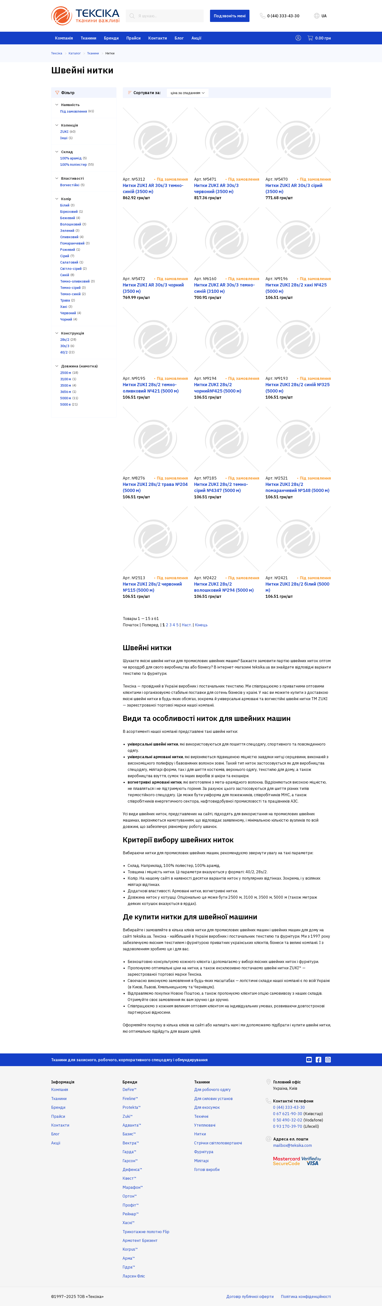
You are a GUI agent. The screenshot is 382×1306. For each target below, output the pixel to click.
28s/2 (64, 339)
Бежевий (67, 218)
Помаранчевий (72, 243)
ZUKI (64, 131)
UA (320, 15)
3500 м (65, 385)
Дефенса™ (132, 1169)
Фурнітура (203, 1151)
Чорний (66, 319)
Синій (64, 275)
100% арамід (71, 158)
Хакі (63, 306)
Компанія (64, 38)
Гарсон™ (130, 1160)
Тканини (88, 38)
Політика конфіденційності (306, 1296)
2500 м (65, 373)
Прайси (133, 38)
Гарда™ (129, 1151)
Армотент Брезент (140, 1240)
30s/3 (64, 346)
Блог (179, 38)
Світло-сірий (71, 268)
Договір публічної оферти (250, 1296)
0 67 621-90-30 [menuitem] (287, 1113)
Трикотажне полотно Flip (146, 1231)
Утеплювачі (204, 1125)
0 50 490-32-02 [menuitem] (287, 1120)
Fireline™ (130, 1098)
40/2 (63, 352)
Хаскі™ (129, 1222)
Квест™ (129, 1178)
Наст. (187, 624)
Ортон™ (130, 1196)
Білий (64, 205)
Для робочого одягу (212, 1089)
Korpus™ (130, 1249)
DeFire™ (130, 1089)
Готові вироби (207, 1169)
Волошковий (70, 224)
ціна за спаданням (188, 93)
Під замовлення (73, 111)
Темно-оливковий (75, 281)
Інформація (62, 1082)
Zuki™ (128, 1116)
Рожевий (67, 249)
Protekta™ (132, 1107)
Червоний (68, 313)
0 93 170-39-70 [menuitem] (287, 1126)
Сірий (64, 256)
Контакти (157, 38)
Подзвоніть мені (230, 15)
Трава (65, 300)
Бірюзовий (69, 211)
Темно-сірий (70, 287)
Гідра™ (129, 1267)
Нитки (200, 1133)
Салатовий (69, 262)
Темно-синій (70, 294)
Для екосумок (207, 1107)
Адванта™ (132, 1125)
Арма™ (129, 1258)
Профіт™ (131, 1205)
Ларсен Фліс (134, 1276)
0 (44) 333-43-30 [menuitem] (279, 15)
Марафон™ (133, 1187)
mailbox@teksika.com (292, 1145)
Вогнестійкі (69, 185)
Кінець (201, 624)
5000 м (65, 398)
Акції (196, 38)
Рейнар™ (131, 1213)
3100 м (65, 379)
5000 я (65, 404)
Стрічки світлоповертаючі (218, 1142)
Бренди (111, 38)
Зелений (67, 230)
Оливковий (69, 237)
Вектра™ (131, 1142)
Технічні (201, 1116)
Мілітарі (201, 1160)
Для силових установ (213, 1098)
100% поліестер (73, 164)
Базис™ (129, 1133)
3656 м (65, 392)
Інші (63, 138)
